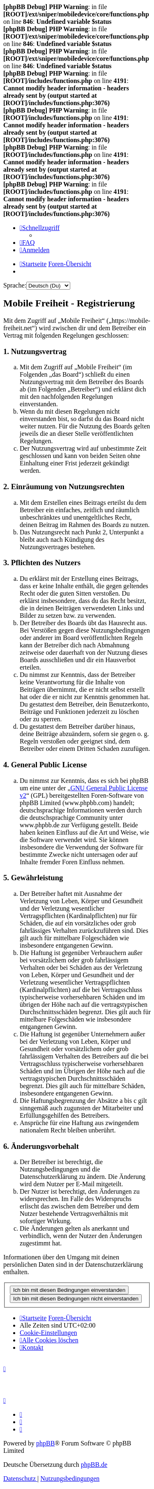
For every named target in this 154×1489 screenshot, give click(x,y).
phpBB (45, 1443)
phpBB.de (94, 1464)
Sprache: (14, 285)
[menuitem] (27, 242)
